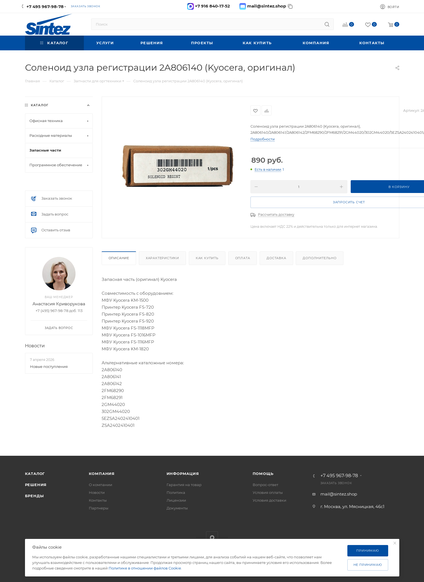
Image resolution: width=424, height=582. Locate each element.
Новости (35, 345)
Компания (102, 473)
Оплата (242, 258)
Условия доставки (269, 500)
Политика (176, 492)
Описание (119, 258)
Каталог (35, 473)
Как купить (207, 258)
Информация (183, 473)
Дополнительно (319, 258)
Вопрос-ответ (265, 484)
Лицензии (176, 500)
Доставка (276, 258)
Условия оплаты (268, 492)
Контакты (98, 500)
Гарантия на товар (184, 484)
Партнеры (98, 508)
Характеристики (162, 258)
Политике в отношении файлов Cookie (145, 568)
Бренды (34, 496)
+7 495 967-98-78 (45, 6)
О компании (100, 484)
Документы (177, 508)
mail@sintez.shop (338, 494)
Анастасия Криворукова (58, 303)
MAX (212, 537)
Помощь (263, 473)
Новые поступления (49, 366)
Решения (36, 484)
